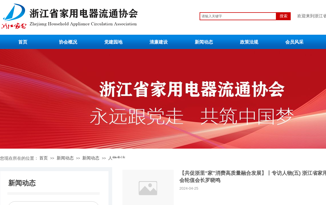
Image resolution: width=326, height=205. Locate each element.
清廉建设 (158, 42)
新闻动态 (204, 42)
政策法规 (249, 42)
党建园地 (113, 42)
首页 (22, 42)
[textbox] (238, 16)
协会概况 (68, 42)
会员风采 (294, 42)
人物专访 (116, 157)
